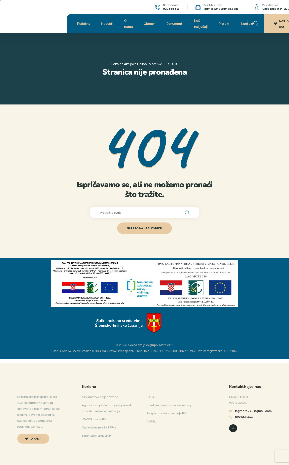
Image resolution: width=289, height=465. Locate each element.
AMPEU (151, 421)
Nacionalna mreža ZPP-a (99, 427)
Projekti (224, 23)
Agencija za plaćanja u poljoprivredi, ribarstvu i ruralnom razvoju (107, 408)
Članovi (150, 23)
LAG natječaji (201, 23)
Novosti (107, 23)
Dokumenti (174, 23)
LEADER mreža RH (94, 419)
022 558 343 (171, 9)
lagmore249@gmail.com (220, 9)
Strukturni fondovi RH (96, 435)
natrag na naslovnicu (144, 228)
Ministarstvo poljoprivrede (100, 397)
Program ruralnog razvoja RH (166, 413)
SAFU (150, 397)
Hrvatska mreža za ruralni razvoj (169, 405)
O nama (128, 23)
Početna (83, 23)
